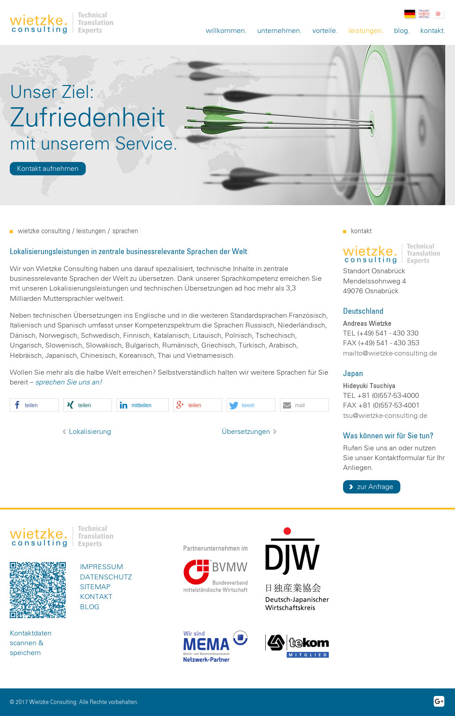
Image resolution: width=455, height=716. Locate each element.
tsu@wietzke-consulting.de (385, 415)
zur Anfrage (375, 486)
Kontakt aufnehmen (48, 168)
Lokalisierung (90, 431)
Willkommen (225, 30)
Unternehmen (278, 30)
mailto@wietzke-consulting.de (390, 353)
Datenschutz (106, 577)
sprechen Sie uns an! (68, 382)
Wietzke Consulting (44, 231)
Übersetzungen (246, 431)
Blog (401, 30)
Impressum (101, 566)
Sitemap (95, 587)
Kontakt (431, 30)
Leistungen (365, 30)
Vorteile (324, 30)
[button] (34, 405)
